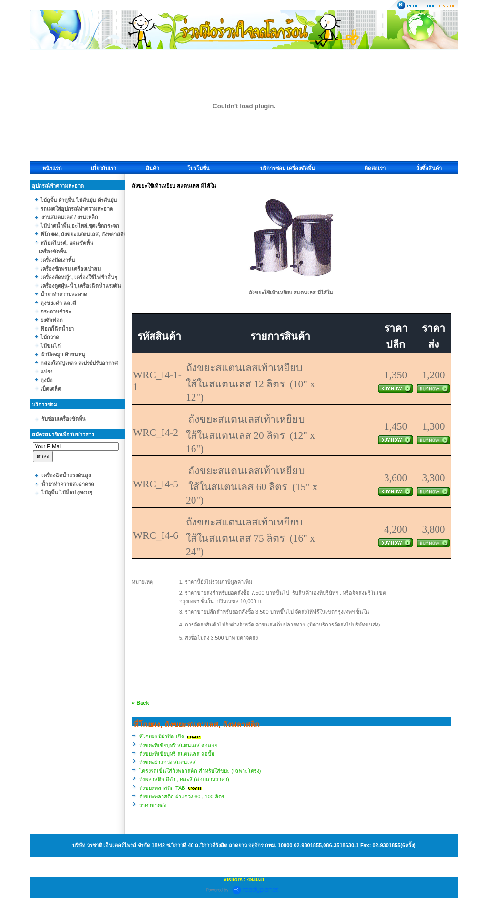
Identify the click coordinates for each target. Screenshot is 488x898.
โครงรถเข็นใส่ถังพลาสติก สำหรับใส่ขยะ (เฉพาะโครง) (200, 771)
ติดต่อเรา (375, 168)
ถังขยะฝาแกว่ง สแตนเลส (167, 762)
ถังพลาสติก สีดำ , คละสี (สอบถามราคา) (184, 779)
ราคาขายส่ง (152, 805)
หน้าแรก (52, 168)
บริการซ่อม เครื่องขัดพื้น (287, 168)
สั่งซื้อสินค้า (429, 168)
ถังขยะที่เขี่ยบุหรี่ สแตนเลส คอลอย (178, 745)
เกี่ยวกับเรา (103, 168)
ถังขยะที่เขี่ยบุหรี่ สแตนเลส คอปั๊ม (176, 754)
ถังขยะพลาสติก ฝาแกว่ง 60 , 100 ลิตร (181, 796)
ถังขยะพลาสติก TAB (162, 788)
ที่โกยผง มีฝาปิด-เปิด (161, 736)
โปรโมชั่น (198, 168)
